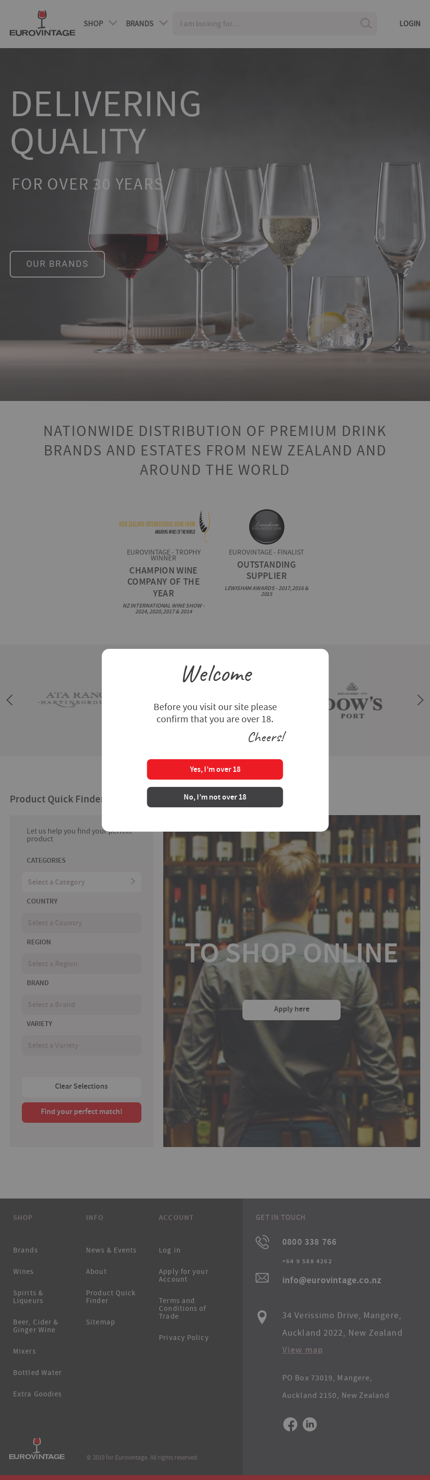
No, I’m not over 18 (215, 798)
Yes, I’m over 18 (215, 770)
